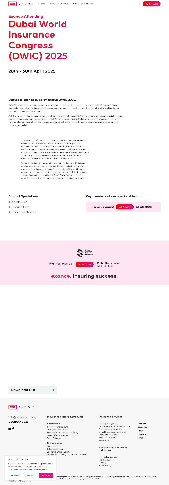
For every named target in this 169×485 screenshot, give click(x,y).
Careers (142, 434)
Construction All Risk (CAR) (58, 427)
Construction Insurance (108, 457)
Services (54, 4)
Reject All (30, 475)
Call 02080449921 (144, 207)
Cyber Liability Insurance (57, 449)
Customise (15, 475)
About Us (142, 427)
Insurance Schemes (23, 212)
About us (65, 4)
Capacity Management (108, 423)
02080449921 (18, 422)
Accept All (46, 475)
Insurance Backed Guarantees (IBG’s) (62, 432)
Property (102, 463)
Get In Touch (152, 4)
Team (140, 430)
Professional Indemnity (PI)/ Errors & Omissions (66, 455)
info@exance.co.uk (22, 417)
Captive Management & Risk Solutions (114, 426)
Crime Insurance (54, 446)
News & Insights (87, 4)
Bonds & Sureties (54, 438)
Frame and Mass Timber (57, 430)
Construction (19, 202)
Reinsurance (104, 440)
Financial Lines (20, 207)
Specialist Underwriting (108, 435)
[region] (30, 468)
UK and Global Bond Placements (112, 432)
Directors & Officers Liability (58, 452)
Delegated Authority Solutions (111, 429)
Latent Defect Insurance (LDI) (59, 435)
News (140, 437)
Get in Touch (125, 207)
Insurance (42, 4)
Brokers (76, 4)
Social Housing (105, 465)
